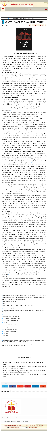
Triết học (7, 384)
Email (41, 25)
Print (36, 25)
